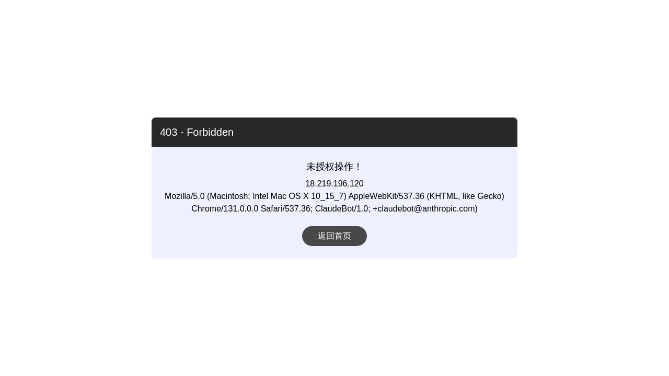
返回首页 (334, 235)
